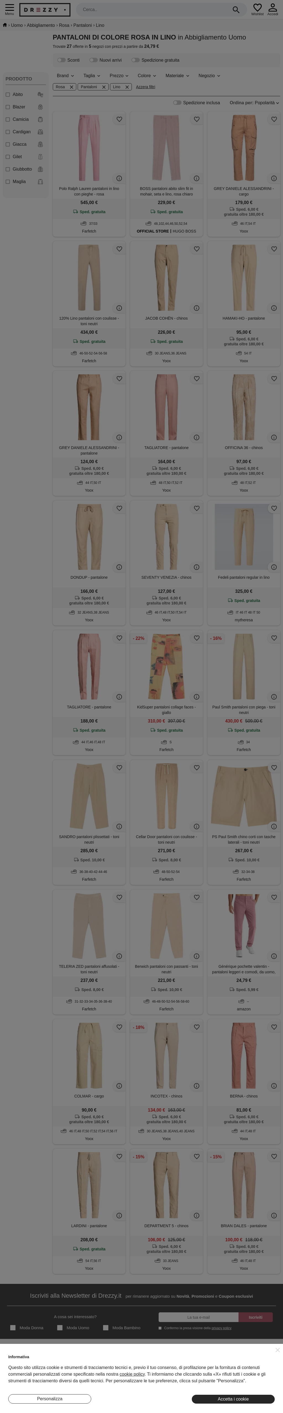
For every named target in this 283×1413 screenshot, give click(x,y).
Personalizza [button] (49, 1398)
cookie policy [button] (132, 1374)
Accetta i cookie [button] (233, 1399)
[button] (278, 1350)
